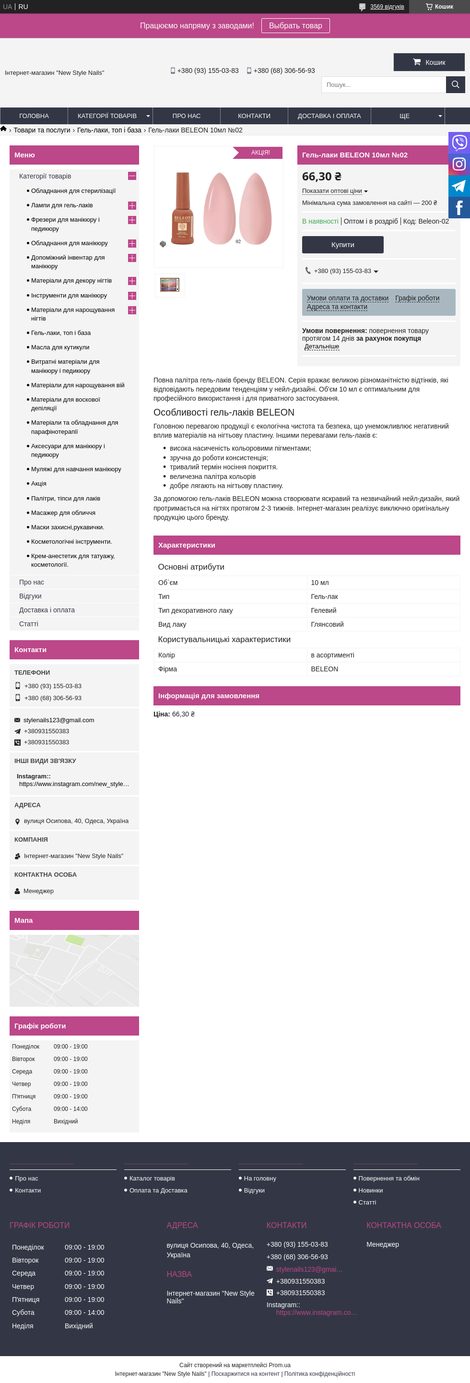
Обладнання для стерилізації (73, 190)
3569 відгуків (387, 6)
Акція (39, 483)
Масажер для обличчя (63, 512)
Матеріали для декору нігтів (71, 280)
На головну (260, 1178)
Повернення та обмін (389, 1178)
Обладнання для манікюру (69, 243)
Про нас (187, 115)
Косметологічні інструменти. (71, 541)
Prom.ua (280, 1365)
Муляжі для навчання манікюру (76, 469)
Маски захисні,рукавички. (68, 527)
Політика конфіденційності (319, 1374)
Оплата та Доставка (158, 1190)
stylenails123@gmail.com (59, 720)
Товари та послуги (41, 130)
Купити (342, 244)
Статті (28, 624)
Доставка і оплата (329, 115)
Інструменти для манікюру (69, 295)
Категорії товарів (107, 115)
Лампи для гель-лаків (62, 205)
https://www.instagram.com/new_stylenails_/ (75, 783)
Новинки (371, 1190)
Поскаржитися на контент (246, 1374)
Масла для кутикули (60, 347)
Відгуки (30, 596)
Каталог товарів (152, 1178)
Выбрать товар (295, 26)
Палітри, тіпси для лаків (65, 498)
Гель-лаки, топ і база (109, 130)
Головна (34, 115)
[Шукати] (455, 84)
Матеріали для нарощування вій (78, 385)
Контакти (254, 115)
